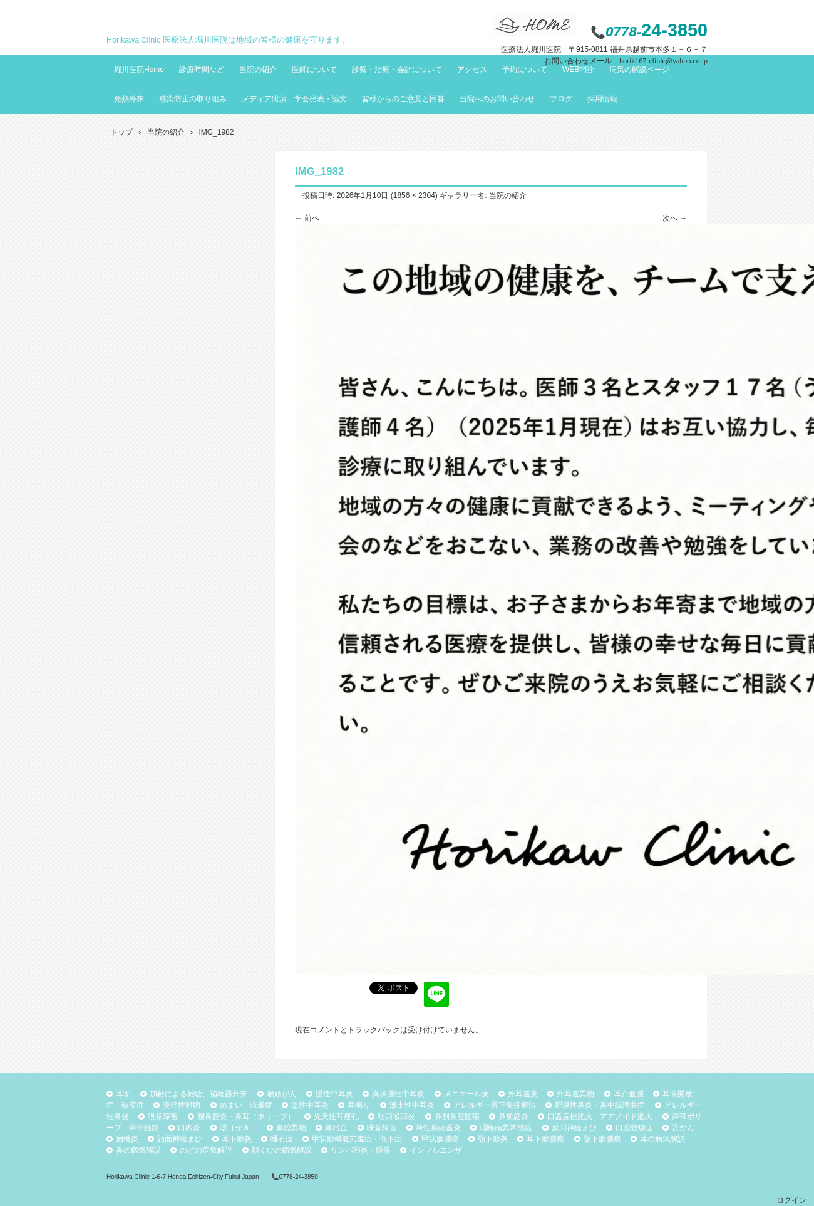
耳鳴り (359, 1105)
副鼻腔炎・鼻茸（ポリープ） (246, 1116)
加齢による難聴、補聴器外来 (198, 1093)
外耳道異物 (575, 1093)
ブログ (561, 99)
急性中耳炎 (310, 1105)
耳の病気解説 (662, 1139)
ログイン (791, 1200)
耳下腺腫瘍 (545, 1139)
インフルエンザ (436, 1150)
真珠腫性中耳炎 (398, 1093)
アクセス (472, 69)
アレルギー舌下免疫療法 (494, 1105)
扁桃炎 (127, 1139)
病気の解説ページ (639, 69)
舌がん (683, 1127)
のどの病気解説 (206, 1150)
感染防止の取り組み (193, 99)
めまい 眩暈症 (246, 1105)
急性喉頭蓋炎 (438, 1127)
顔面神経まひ (179, 1139)
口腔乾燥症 (634, 1127)
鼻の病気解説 (138, 1150)
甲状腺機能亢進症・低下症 (357, 1139)
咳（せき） (238, 1127)
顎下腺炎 (493, 1139)
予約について (524, 69)
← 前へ (307, 218)
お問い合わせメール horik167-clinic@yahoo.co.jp (626, 60)
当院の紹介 (258, 69)
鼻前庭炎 (513, 1116)
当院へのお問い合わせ (497, 99)
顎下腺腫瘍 (602, 1139)
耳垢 (123, 1093)
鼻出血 (336, 1127)
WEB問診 (578, 69)
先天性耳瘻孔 (336, 1116)
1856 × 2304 (414, 195)
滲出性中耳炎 (412, 1105)
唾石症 (281, 1139)
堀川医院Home (139, 69)
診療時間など (201, 69)
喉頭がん (282, 1093)
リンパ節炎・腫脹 (361, 1150)
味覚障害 (382, 1127)
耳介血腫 (629, 1093)
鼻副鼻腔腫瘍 (457, 1116)
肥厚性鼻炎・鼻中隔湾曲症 (600, 1105)
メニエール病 (466, 1093)
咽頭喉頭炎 (396, 1116)
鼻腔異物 (291, 1127)
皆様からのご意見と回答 (403, 99)
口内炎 (189, 1127)
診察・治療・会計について (397, 69)
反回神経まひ (574, 1127)
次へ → (674, 218)
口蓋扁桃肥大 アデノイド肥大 (599, 1116)
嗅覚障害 (163, 1116)
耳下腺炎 (237, 1139)
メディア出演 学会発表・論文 (294, 99)
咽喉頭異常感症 (506, 1127)
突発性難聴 (181, 1105)
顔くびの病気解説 (282, 1150)
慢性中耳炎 (334, 1093)
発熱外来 (129, 99)
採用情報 (602, 99)
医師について (314, 69)
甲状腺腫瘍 (440, 1139)
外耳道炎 (523, 1093)
